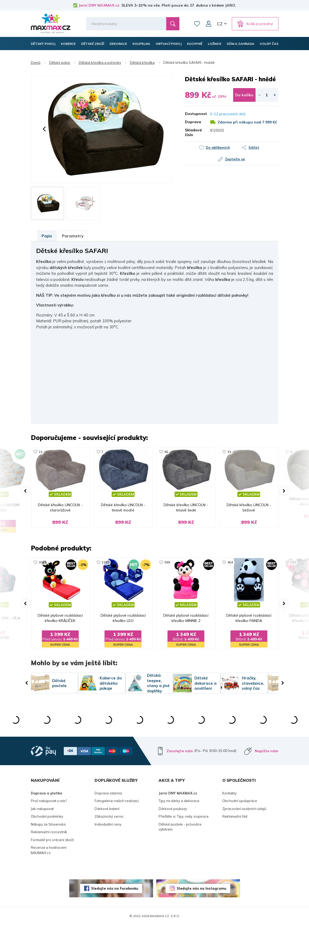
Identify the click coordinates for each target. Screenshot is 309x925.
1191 (105, 562)
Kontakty (229, 793)
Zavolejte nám (179, 751)
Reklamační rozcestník (49, 832)
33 (229, 452)
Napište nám (266, 751)
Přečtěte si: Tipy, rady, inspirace (184, 816)
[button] (44, 129)
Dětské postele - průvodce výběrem (180, 827)
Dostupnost (193, 113)
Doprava (193, 121)
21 (40, 452)
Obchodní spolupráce (239, 801)
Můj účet (208, 23)
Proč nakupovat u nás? (49, 801)
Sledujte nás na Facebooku (114, 888)
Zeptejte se (235, 159)
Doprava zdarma (108, 793)
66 (166, 452)
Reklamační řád (234, 816)
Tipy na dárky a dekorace (179, 801)
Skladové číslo (193, 132)
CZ (220, 23)
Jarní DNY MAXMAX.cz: (99, 5)
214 (293, 562)
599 (167, 562)
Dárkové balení (107, 809)
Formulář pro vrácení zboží (52, 840)
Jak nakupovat (42, 809)
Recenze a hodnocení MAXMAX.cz (48, 850)
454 (230, 562)
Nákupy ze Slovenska (48, 824)
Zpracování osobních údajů (244, 809)
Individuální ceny (108, 824)
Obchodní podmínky (47, 816)
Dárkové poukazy (173, 809)
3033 (42, 562)
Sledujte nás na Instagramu (201, 888)
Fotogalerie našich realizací (117, 801)
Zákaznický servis (109, 816)
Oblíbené (197, 23)
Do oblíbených (218, 147)
